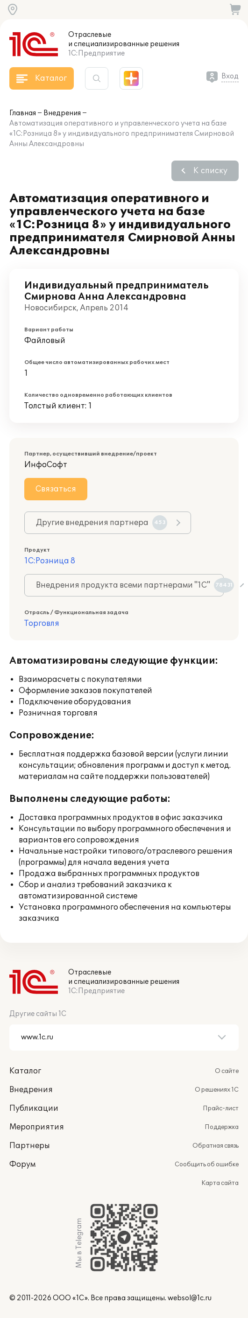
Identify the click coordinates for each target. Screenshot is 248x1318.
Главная (22, 113)
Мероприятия (36, 1127)
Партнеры (29, 1145)
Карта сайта (220, 1183)
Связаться (55, 489)
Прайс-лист (221, 1108)
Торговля (41, 623)
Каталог (25, 1071)
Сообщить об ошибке (207, 1164)
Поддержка (222, 1127)
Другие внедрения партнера (101, 522)
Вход (230, 76)
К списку (210, 170)
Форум (22, 1164)
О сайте (227, 1071)
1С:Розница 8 (49, 561)
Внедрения (62, 113)
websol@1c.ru (190, 1298)
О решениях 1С (217, 1090)
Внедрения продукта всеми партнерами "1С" (130, 585)
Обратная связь (215, 1146)
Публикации (33, 1108)
